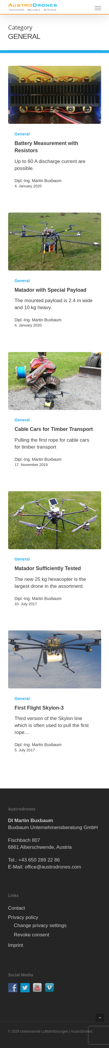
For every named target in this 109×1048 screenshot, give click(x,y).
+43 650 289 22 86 (39, 860)
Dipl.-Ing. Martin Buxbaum (38, 180)
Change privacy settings (40, 925)
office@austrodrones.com (53, 867)
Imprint (15, 945)
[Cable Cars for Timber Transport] (54, 381)
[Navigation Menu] (98, 8)
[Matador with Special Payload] (54, 242)
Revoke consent (31, 935)
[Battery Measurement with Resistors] (54, 95)
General (22, 134)
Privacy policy (23, 917)
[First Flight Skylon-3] (54, 659)
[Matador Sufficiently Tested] (54, 520)
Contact (16, 908)
